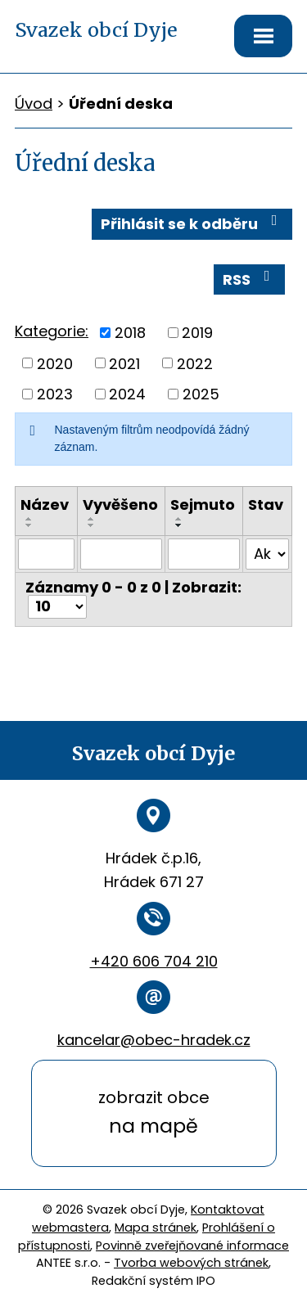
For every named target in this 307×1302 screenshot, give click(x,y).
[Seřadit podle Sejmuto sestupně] (179, 525)
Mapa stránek (155, 1227)
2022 (195, 363)
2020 (55, 363)
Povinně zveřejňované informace (192, 1245)
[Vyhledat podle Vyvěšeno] (121, 554)
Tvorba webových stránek (191, 1263)
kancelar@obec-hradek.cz (154, 1039)
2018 (130, 332)
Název (44, 504)
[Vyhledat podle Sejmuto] (204, 554)
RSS (250, 279)
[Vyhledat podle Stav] (267, 554)
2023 (55, 394)
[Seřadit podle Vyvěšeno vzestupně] (92, 519)
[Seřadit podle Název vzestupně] (29, 519)
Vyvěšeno (120, 504)
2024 (127, 394)
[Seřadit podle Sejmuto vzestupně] (179, 519)
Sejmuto (202, 504)
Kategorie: (51, 331)
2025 (201, 394)
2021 (124, 363)
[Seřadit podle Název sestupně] (29, 525)
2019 (197, 332)
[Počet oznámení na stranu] (57, 607)
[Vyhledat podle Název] (46, 554)
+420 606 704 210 (154, 961)
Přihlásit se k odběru (192, 223)
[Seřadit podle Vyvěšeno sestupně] (92, 525)
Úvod (33, 103)
